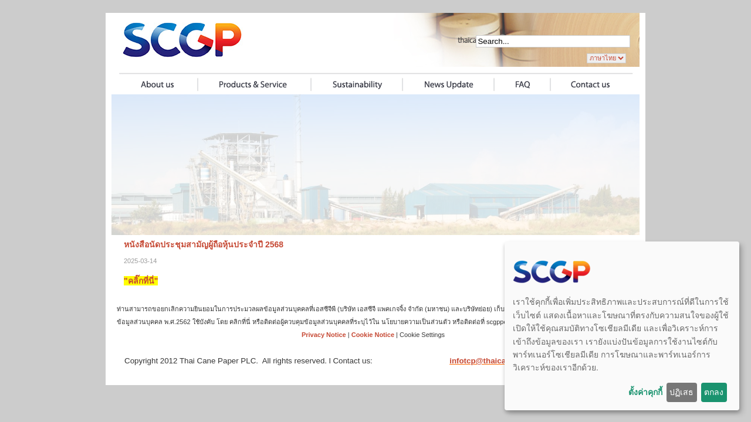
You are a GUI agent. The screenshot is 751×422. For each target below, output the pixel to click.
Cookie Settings (422, 334)
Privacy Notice (324, 334)
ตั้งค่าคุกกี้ (645, 392)
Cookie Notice (372, 334)
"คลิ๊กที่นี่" (141, 280)
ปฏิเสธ (681, 392)
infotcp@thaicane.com (491, 360)
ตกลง (713, 392)
